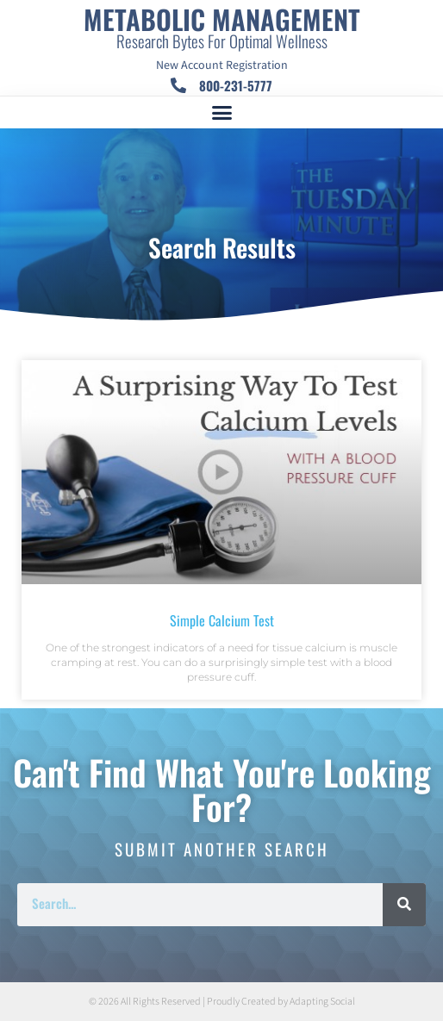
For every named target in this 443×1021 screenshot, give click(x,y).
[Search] (404, 904)
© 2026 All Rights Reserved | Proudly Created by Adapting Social (222, 1001)
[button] (221, 112)
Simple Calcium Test (222, 620)
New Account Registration (222, 65)
